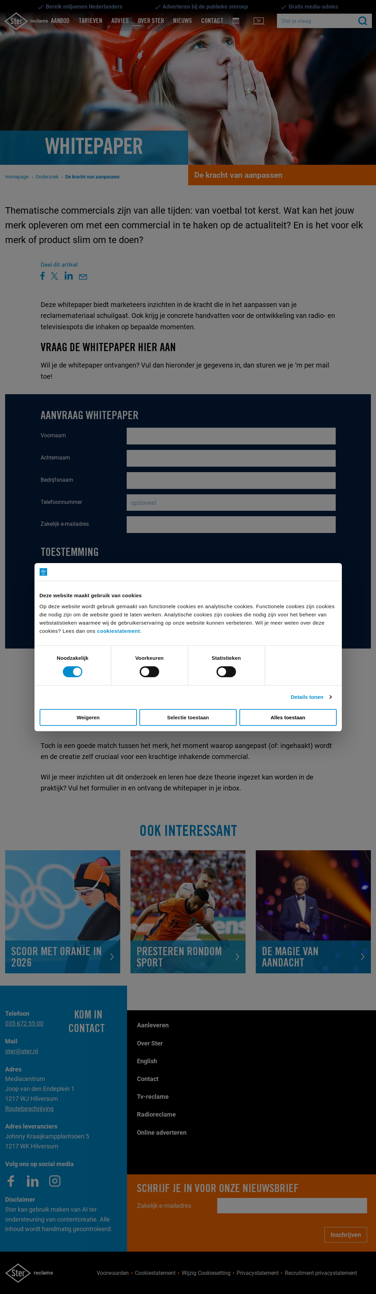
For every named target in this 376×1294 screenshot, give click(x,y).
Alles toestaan (287, 717)
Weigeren (87, 717)
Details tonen (307, 697)
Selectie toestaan (188, 717)
